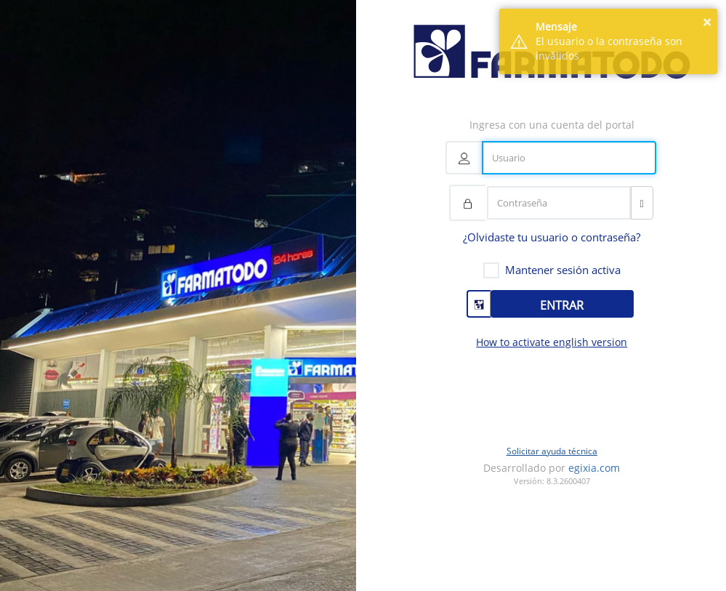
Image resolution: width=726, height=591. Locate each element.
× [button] (707, 22)
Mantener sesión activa (563, 269)
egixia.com (594, 468)
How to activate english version (551, 342)
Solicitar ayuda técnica (552, 451)
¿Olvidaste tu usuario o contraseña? (551, 237)
